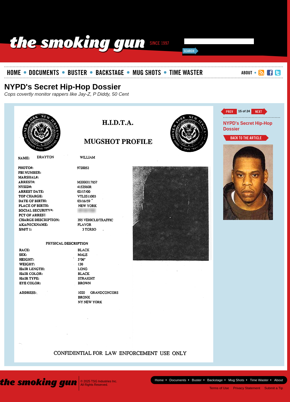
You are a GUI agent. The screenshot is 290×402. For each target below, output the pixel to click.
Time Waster (185, 72)
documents (44, 72)
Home (14, 72)
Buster (77, 72)
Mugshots (146, 72)
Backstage (110, 72)
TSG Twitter (278, 72)
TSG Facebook (270, 72)
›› (259, 111)
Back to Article (246, 138)
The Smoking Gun (39, 377)
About (246, 72)
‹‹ (229, 111)
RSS (261, 72)
